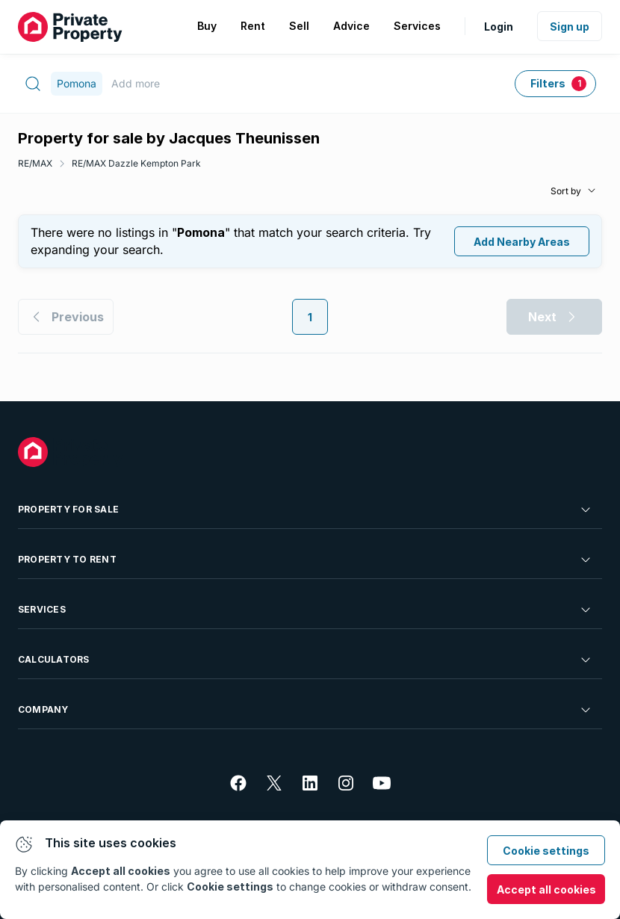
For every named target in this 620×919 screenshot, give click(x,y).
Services (305, 609)
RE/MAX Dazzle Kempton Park (136, 163)
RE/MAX (35, 163)
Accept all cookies (546, 889)
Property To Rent (305, 559)
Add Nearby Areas (522, 241)
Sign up (569, 26)
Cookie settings (546, 850)
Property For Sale (305, 509)
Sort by (566, 191)
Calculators (305, 659)
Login (498, 26)
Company (305, 709)
